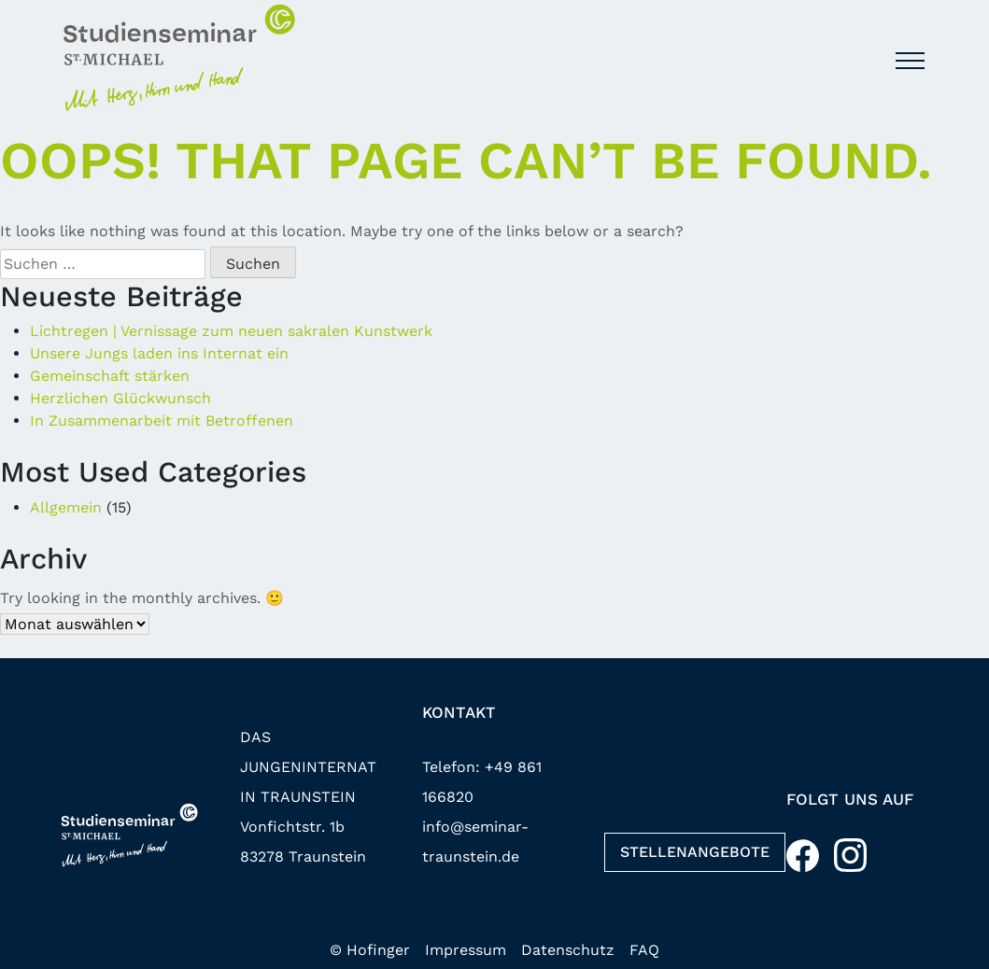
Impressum (465, 950)
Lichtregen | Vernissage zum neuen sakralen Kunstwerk (231, 331)
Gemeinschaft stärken (110, 376)
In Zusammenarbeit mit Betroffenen (161, 420)
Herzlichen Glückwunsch (120, 398)
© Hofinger (370, 950)
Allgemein (66, 507)
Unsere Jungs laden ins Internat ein (159, 353)
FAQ (644, 950)
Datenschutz (568, 950)
